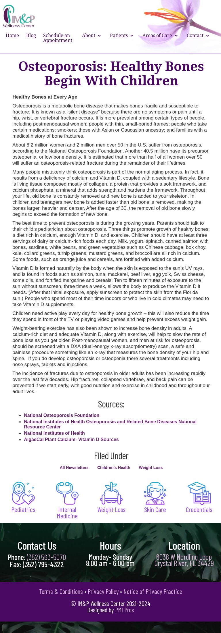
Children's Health (113, 467)
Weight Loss (151, 467)
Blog (31, 35)
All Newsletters (74, 467)
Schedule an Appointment (57, 38)
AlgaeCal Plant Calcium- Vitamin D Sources (71, 439)
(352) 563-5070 (46, 556)
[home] (19, 15)
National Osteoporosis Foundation (61, 415)
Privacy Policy (103, 591)
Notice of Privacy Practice (152, 591)
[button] (92, 38)
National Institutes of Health (54, 433)
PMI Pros (124, 610)
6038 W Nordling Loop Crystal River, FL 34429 (184, 559)
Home (12, 35)
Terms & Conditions (61, 591)
